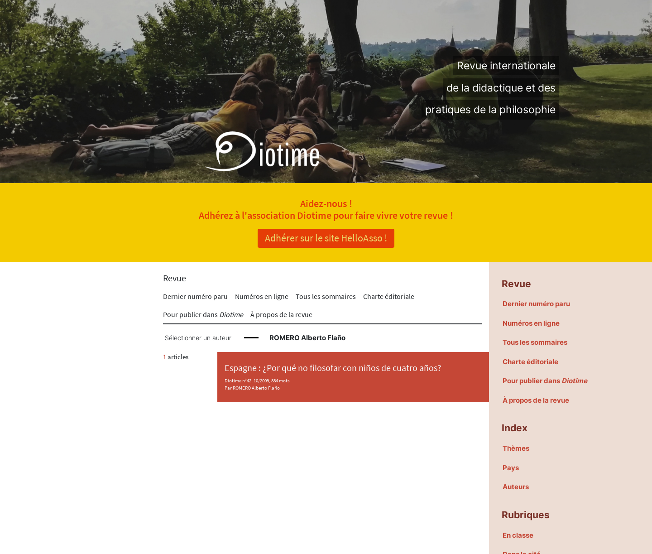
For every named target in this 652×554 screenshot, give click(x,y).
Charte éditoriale (388, 296)
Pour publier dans (203, 314)
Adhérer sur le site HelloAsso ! (326, 237)
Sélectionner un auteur (198, 338)
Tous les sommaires (326, 296)
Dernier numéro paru (195, 296)
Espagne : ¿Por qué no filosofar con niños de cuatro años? (333, 367)
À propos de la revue (281, 314)
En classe (518, 535)
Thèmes (516, 448)
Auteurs (516, 486)
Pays (511, 467)
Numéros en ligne (261, 296)
